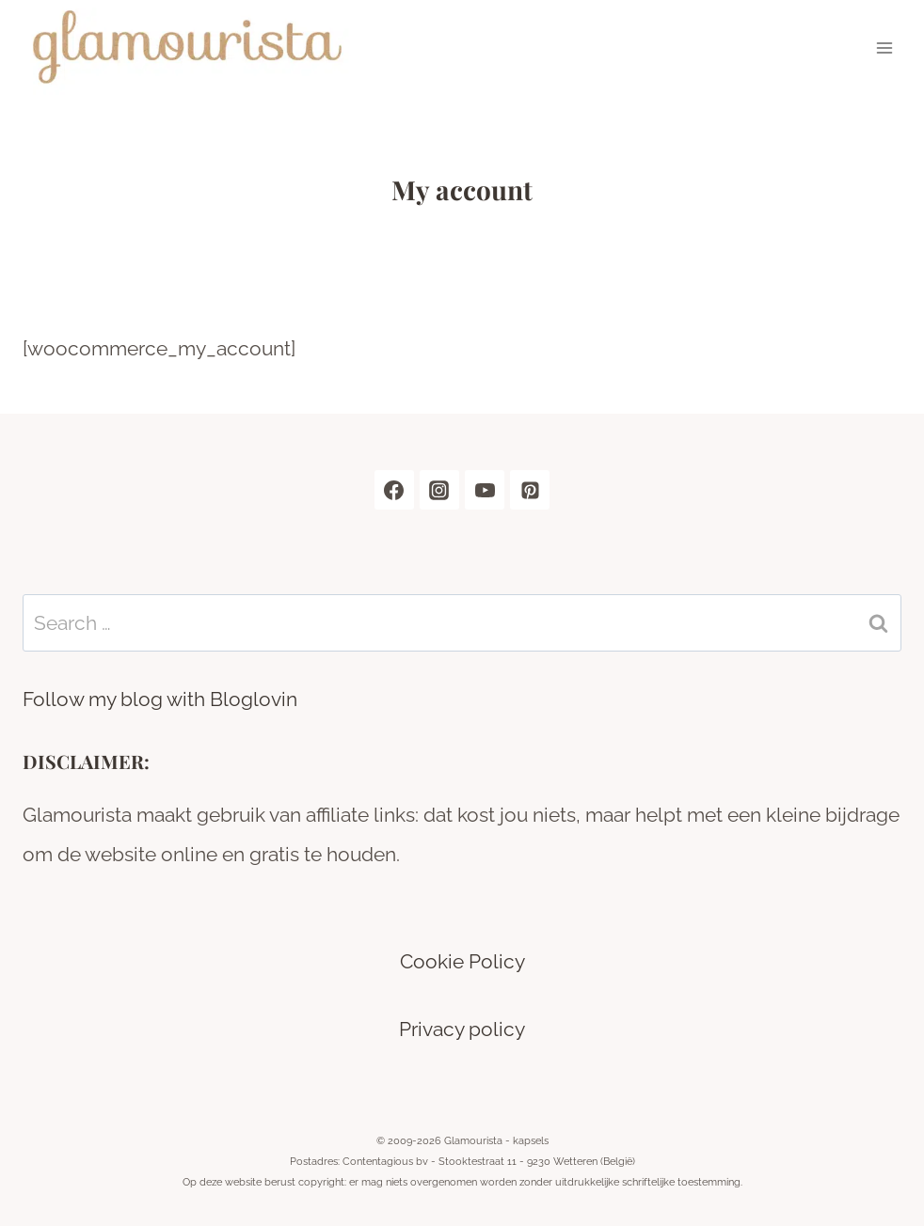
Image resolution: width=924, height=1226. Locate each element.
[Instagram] (439, 490)
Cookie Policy (462, 961)
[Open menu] (884, 47)
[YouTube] (484, 490)
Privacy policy (462, 1029)
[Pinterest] (530, 490)
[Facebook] (394, 490)
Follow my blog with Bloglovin (160, 699)
